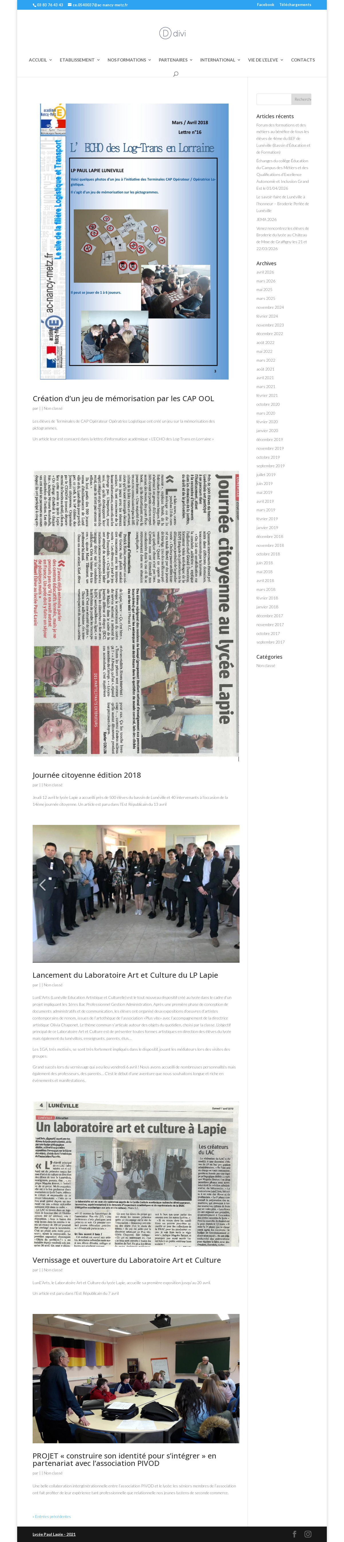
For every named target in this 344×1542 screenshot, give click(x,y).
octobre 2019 (268, 457)
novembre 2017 (270, 624)
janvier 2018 (267, 606)
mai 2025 (264, 289)
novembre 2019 (270, 448)
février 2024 (267, 316)
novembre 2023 (270, 324)
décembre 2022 (269, 333)
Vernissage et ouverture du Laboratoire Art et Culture (127, 1260)
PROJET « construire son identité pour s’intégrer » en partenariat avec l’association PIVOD (124, 1459)
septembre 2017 (270, 642)
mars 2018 (265, 589)
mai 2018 (264, 571)
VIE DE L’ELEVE (263, 60)
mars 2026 (265, 280)
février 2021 (267, 395)
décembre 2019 (269, 439)
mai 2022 (264, 351)
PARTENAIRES (173, 60)
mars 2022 (265, 360)
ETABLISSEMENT (77, 60)
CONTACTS (303, 60)
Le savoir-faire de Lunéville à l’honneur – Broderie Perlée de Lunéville (282, 203)
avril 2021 (265, 377)
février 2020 (267, 421)
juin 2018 (264, 562)
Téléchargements (295, 5)
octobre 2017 (268, 633)
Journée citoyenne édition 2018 (87, 775)
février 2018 (267, 597)
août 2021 (265, 369)
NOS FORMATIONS (127, 60)
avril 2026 (265, 272)
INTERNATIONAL (217, 60)
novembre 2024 (270, 307)
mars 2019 (265, 509)
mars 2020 (265, 413)
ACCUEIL (38, 60)
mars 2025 (265, 298)
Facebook (265, 5)
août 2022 (265, 342)
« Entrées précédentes (52, 1516)
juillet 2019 (266, 474)
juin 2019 (264, 483)
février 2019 (267, 518)
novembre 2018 (270, 545)
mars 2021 (265, 386)
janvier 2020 (267, 430)
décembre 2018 (269, 536)
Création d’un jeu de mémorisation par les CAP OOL (123, 398)
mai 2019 (264, 492)
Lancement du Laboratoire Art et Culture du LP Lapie (125, 975)
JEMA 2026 (266, 219)
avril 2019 (265, 501)
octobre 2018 (268, 553)
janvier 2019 (267, 527)
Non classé (53, 408)
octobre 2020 (268, 404)
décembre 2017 (269, 615)
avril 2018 (265, 580)
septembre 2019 (270, 465)
